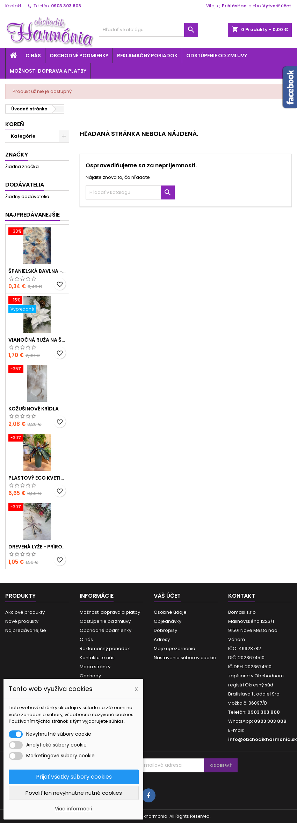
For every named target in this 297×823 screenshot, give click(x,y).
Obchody (90, 675)
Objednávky (167, 621)
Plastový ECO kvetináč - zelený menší (37, 478)
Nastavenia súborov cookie (185, 657)
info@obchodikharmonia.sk (262, 739)
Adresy (162, 639)
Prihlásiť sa (234, 6)
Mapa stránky (95, 666)
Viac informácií (73, 808)
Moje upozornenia (174, 648)
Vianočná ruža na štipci (37, 340)
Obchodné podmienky (79, 55)
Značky (16, 155)
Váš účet (167, 596)
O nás (33, 55)
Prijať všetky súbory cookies (74, 777)
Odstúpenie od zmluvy (216, 55)
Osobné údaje (170, 612)
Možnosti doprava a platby (48, 70)
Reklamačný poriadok (147, 55)
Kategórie (23, 136)
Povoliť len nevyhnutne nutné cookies (74, 792)
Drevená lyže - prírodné (37, 546)
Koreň (14, 124)
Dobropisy (165, 630)
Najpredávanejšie (32, 215)
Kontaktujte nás (97, 657)
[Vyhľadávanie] (148, 30)
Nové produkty (21, 621)
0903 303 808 (66, 6)
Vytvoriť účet (276, 6)
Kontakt (13, 6)
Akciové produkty (25, 612)
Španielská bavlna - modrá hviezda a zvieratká (37, 271)
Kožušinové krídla (33, 409)
